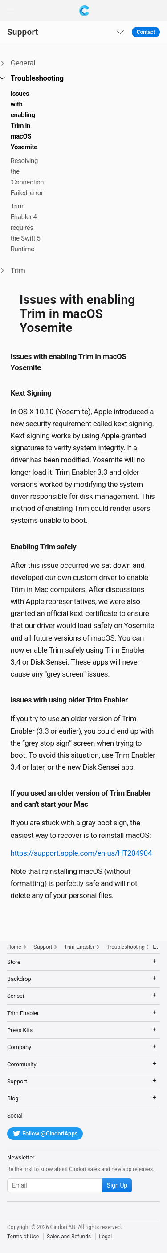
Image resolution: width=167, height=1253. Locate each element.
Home (14, 947)
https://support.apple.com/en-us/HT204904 (80, 853)
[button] (10, 10)
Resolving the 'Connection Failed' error (27, 177)
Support (22, 32)
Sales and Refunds (69, 1236)
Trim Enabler (79, 947)
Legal (105, 1236)
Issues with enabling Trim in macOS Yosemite (24, 120)
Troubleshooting (125, 947)
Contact (146, 32)
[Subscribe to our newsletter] (69, 1185)
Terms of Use (23, 1236)
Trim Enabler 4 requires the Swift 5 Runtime (26, 227)
